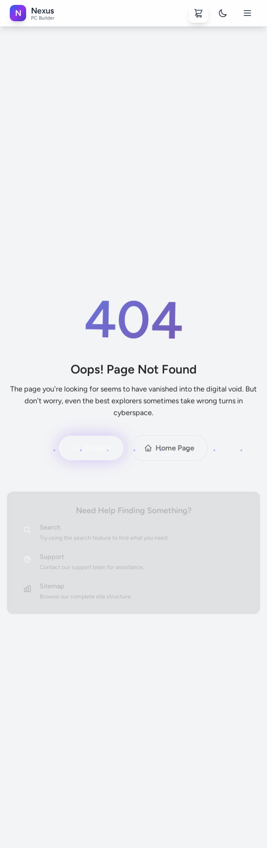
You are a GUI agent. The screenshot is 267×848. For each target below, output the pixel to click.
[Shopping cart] (198, 13)
